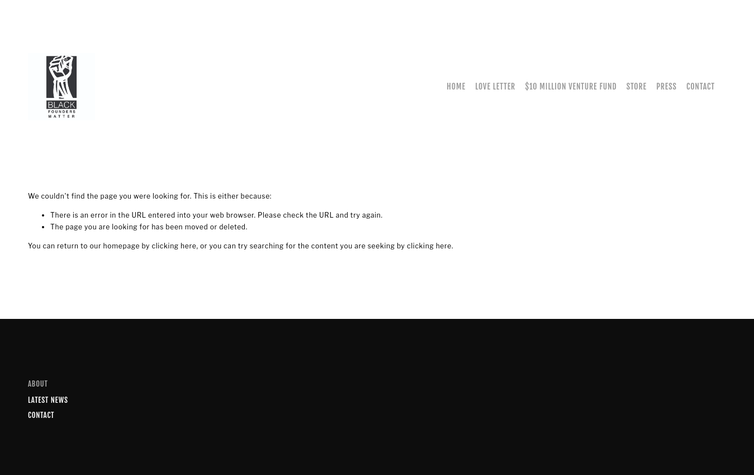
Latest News (48, 400)
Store (637, 86)
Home (456, 86)
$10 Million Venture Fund (571, 86)
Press (666, 86)
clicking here (173, 246)
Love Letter (495, 86)
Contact (700, 86)
